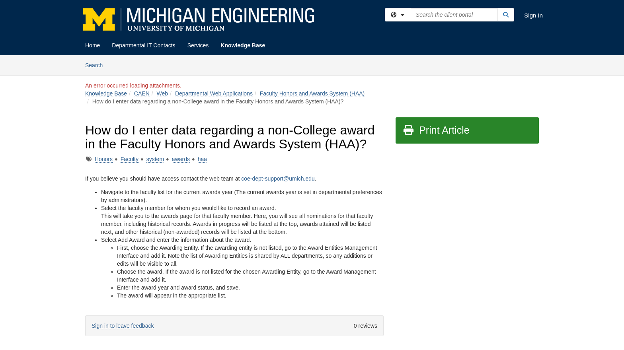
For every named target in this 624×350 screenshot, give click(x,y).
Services (198, 45)
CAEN (142, 93)
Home (92, 45)
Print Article (436, 130)
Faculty (129, 159)
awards (181, 159)
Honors (104, 159)
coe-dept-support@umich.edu (278, 178)
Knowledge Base (242, 45)
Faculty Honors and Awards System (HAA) (312, 93)
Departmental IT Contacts (143, 45)
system (155, 159)
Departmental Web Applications (214, 93)
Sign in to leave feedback (123, 326)
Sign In (533, 15)
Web (162, 93)
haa (202, 159)
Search (97, 64)
